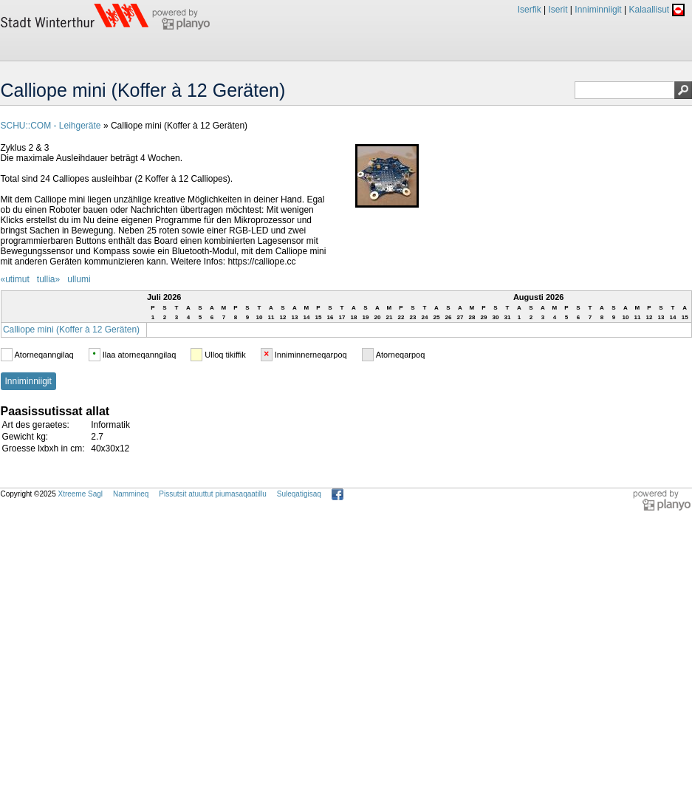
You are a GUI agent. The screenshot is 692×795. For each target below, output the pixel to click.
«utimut (15, 279)
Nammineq (130, 494)
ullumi (78, 279)
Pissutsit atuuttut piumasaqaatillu (213, 494)
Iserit (557, 9)
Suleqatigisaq (299, 494)
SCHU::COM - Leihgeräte (51, 125)
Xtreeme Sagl (80, 494)
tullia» (48, 279)
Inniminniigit (598, 9)
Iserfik (529, 9)
